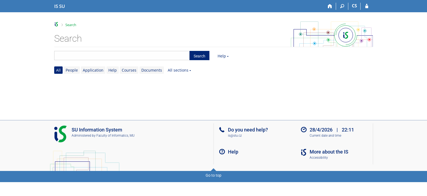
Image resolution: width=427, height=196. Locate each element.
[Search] (342, 6)
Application (93, 70)
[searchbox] (122, 55)
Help (222, 56)
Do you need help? (248, 130)
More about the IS (329, 152)
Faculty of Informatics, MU (115, 135)
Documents (151, 70)
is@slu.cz (235, 135)
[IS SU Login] (367, 6)
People (72, 70)
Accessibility (319, 158)
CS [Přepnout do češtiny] (354, 6)
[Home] (330, 6)
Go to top (213, 175)
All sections (178, 70)
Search (70, 24)
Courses (129, 70)
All (58, 70)
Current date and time (325, 135)
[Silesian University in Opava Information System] (59, 6)
